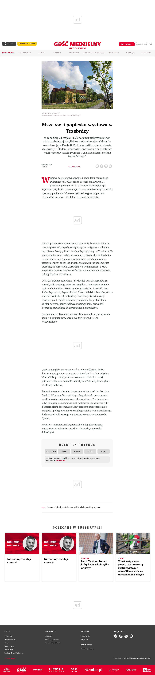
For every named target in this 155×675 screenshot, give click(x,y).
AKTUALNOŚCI (24, 53)
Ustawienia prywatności (52, 643)
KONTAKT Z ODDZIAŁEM (93, 53)
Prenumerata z (27, 43)
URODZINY (89, 507)
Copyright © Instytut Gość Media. (124, 658)
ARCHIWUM (74, 53)
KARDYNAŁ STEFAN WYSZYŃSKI (67, 507)
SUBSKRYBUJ (126, 44)
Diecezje (130, 53)
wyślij (111, 165)
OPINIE (41, 53)
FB (102, 165)
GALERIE (57, 53)
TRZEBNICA (81, 507)
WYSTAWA (97, 507)
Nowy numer (8, 53)
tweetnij (106, 165)
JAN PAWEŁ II (51, 507)
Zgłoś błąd (10, 658)
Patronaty (114, 53)
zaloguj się (141, 44)
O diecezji (146, 53)
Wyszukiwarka (151, 44)
